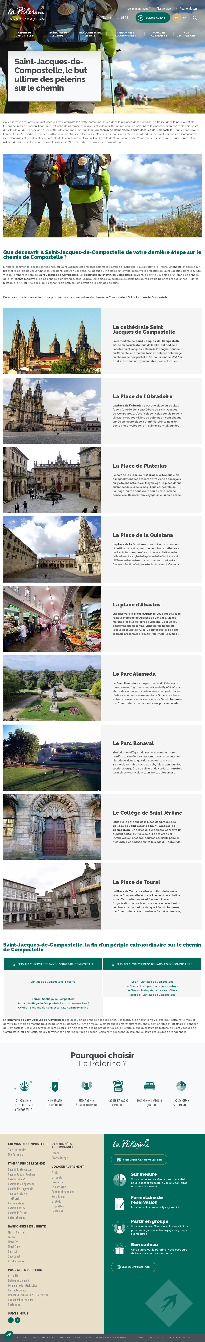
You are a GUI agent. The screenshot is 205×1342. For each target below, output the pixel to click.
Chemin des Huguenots (20, 1188)
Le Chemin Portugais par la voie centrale (152, 986)
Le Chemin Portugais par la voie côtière (152, 990)
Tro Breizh (13, 1198)
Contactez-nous (17, 1290)
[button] (8, 1335)
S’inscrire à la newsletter (139, 1160)
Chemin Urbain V (17, 1179)
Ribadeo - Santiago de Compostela (152, 994)
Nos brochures (165, 8)
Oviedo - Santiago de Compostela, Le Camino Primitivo (53, 1007)
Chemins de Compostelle (23, 34)
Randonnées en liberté (90, 34)
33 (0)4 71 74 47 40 (117, 17)
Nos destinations (186, 34)
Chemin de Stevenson (20, 1169)
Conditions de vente (43, 1338)
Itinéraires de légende (57, 34)
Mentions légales (71, 1338)
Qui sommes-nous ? (139, 8)
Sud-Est (12, 1251)
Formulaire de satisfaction (22, 1285)
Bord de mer (58, 1196)
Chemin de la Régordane (21, 1184)
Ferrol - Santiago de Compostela (53, 998)
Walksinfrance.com (133, 1267)
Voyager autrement (159, 34)
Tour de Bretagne (18, 1193)
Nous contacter (188, 8)
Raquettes (58, 1206)
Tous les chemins (17, 1149)
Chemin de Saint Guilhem (21, 1174)
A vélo (55, 1172)
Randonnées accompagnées (125, 34)
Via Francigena (16, 1203)
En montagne (59, 1187)
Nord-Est (13, 1242)
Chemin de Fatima (17, 1212)
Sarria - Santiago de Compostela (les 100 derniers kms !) (53, 1003)
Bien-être (57, 1182)
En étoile (56, 1201)
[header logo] (26, 11)
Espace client (151, 18)
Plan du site (20, 1338)
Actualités (14, 1275)
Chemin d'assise (17, 1208)
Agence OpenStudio (180, 1338)
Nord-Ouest (15, 1246)
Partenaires (15, 1304)
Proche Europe (16, 1261)
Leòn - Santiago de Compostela (152, 981)
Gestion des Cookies (146, 1338)
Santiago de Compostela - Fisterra (53, 981)
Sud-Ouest (14, 1256)
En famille (57, 1177)
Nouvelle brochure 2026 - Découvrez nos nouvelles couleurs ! (28, 1297)
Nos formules (15, 1154)
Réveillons (57, 1211)
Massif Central (16, 1232)
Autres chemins (16, 1217)
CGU (88, 1338)
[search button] (195, 17)
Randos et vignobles (63, 1191)
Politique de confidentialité (112, 1338)
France (12, 1237)
